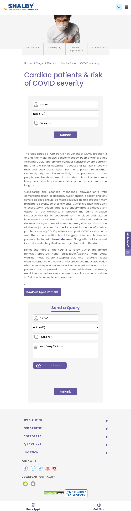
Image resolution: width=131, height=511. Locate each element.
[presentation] (58, 378)
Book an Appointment (42, 292)
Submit (65, 135)
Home (28, 63)
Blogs (39, 63)
